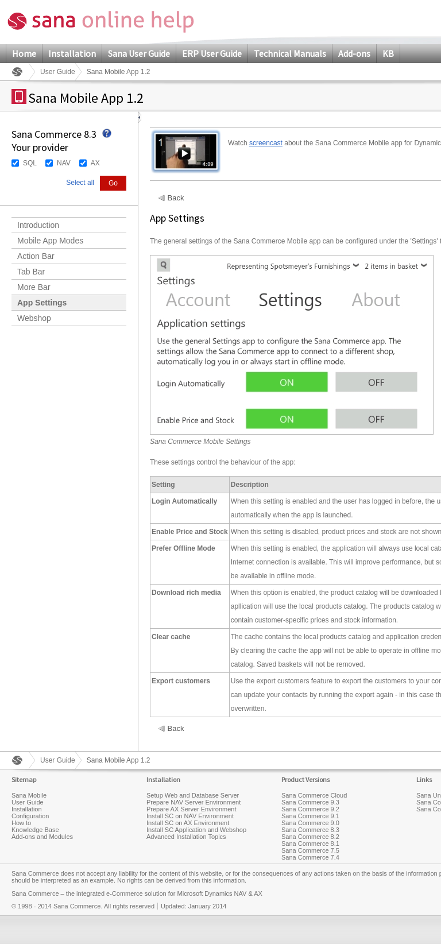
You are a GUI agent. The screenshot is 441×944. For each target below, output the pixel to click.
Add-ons (354, 53)
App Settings (42, 302)
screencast (266, 143)
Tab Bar (31, 271)
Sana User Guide (139, 53)
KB (388, 53)
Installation (72, 53)
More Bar (34, 287)
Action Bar (36, 256)
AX (95, 163)
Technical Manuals (290, 53)
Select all (80, 183)
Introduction (38, 225)
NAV (64, 163)
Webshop (34, 318)
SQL (30, 163)
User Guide (57, 72)
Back (176, 198)
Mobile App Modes (50, 240)
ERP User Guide (212, 53)
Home (24, 53)
